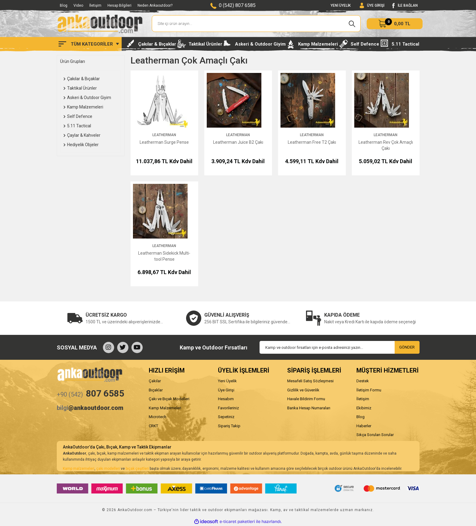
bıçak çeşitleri (137, 468)
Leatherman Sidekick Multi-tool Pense (164, 256)
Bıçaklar (156, 390)
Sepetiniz (226, 416)
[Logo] (100, 23)
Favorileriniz (228, 408)
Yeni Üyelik (227, 381)
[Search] (256, 23)
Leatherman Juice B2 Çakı (238, 142)
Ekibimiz (363, 408)
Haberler (363, 426)
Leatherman (164, 135)
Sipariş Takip (229, 426)
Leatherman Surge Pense (164, 142)
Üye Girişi (226, 390)
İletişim (95, 5)
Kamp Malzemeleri (165, 408)
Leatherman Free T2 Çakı (312, 142)
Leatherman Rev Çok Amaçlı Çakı (386, 145)
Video (78, 5)
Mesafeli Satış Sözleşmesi (310, 381)
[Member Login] (372, 6)
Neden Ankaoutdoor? (155, 5)
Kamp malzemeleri (78, 468)
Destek (362, 381)
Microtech (157, 416)
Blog (63, 5)
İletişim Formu (368, 390)
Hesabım (226, 399)
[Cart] (395, 23)
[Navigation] (89, 44)
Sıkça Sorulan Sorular (375, 434)
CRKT (153, 426)
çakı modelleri (108, 468)
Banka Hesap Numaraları (308, 408)
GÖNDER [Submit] (407, 347)
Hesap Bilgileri (119, 5)
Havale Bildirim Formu (306, 399)
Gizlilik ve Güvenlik (303, 390)
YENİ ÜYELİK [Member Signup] (341, 5)
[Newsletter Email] (340, 347)
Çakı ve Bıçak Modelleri (169, 399)
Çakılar (155, 381)
